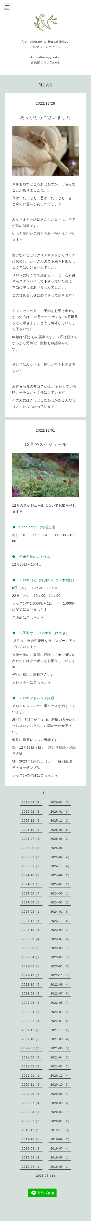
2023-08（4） (32, 939)
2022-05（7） (60, 1002)
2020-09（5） (32, 1094)
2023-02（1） (32, 966)
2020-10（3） (60, 1084)
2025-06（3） (60, 838)
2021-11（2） (60, 1030)
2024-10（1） (32, 875)
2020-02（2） (32, 1121)
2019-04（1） (32, 1166)
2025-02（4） (60, 857)
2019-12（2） (32, 1130)
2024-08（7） (32, 884)
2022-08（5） (32, 993)
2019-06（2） (32, 1157)
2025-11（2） (60, 820)
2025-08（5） (60, 830)
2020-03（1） (60, 1112)
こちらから (35, 617)
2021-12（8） (32, 1030)
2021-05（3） (32, 1057)
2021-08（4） (60, 1039)
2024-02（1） (32, 911)
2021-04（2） (60, 1057)
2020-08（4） (60, 1094)
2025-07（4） (32, 838)
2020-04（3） (32, 1112)
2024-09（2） (60, 875)
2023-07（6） (60, 939)
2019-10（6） (32, 1139)
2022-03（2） (60, 1012)
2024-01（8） (60, 911)
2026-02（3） (32, 811)
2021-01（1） (32, 1075)
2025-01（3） (32, 866)
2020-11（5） (32, 1084)
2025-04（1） (60, 848)
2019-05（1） (60, 1157)
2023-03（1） (60, 957)
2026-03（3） (60, 802)
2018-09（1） (60, 1166)
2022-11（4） (60, 975)
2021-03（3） (32, 1066)
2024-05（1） (60, 893)
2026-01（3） (60, 811)
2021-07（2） (32, 1048)
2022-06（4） (32, 1002)
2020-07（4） (32, 1103)
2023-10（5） (32, 930)
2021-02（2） (60, 1066)
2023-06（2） (32, 948)
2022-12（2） (32, 975)
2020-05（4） (60, 1103)
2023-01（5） (60, 966)
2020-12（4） (60, 1075)
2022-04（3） (32, 1012)
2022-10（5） (32, 984)
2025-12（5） (32, 820)
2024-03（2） (60, 902)
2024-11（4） (60, 866)
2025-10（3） (32, 830)
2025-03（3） (32, 857)
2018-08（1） (46, 1175)
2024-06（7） (32, 893)
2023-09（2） (60, 930)
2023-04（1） (32, 957)
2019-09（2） (60, 1139)
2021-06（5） (60, 1048)
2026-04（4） (32, 802)
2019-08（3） (32, 1148)
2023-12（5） (32, 921)
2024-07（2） (60, 884)
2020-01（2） (60, 1121)
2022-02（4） (32, 1021)
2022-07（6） (60, 993)
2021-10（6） (32, 1039)
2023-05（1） (60, 948)
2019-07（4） (60, 1148)
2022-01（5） (60, 1021)
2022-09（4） (60, 984)
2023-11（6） (60, 921)
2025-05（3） (32, 848)
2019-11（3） (60, 1130)
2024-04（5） (32, 902)
